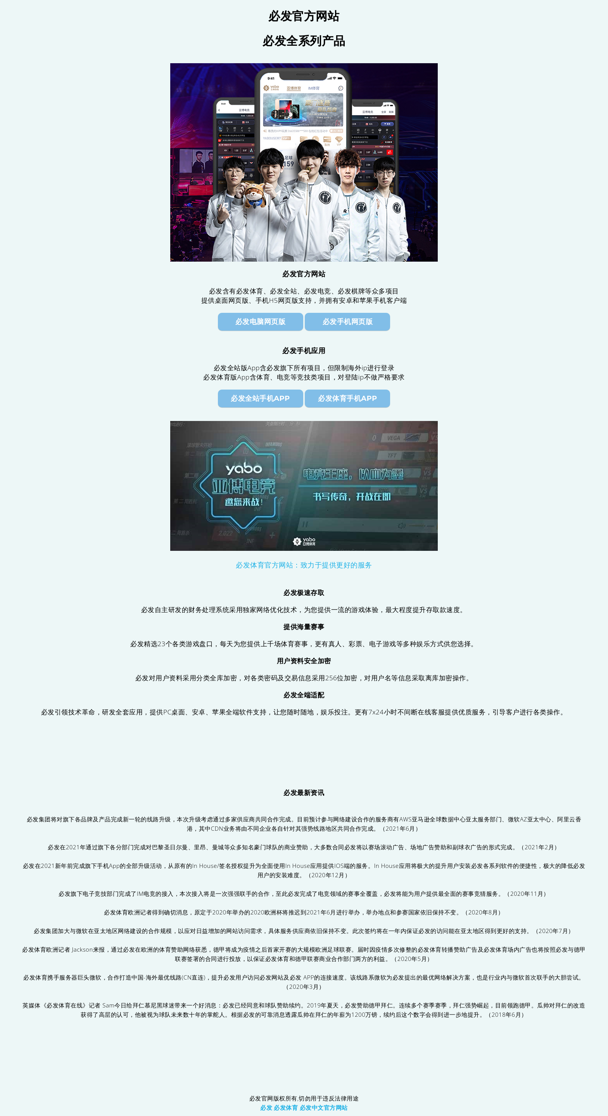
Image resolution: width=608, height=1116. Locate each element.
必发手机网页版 (348, 321)
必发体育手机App (347, 398)
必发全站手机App (260, 398)
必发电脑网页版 (260, 321)
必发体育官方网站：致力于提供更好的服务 (304, 565)
